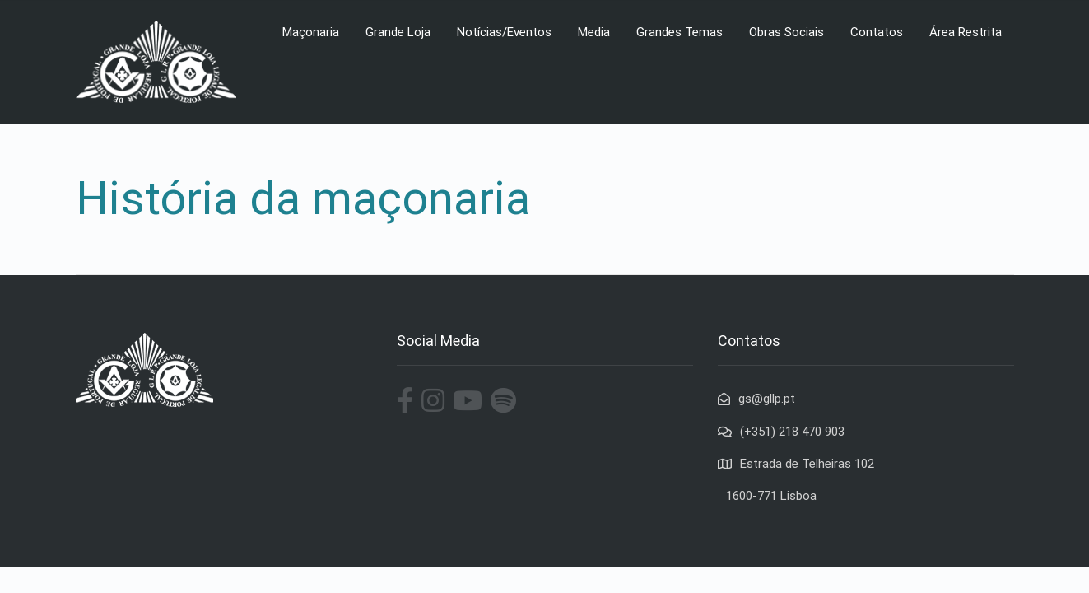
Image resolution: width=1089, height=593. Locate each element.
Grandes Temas (679, 32)
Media (594, 32)
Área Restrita (965, 32)
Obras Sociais (786, 32)
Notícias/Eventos (504, 32)
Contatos (876, 32)
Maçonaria (310, 32)
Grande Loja (397, 32)
